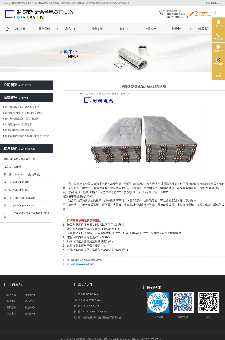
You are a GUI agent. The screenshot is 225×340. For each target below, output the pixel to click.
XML (218, 3)
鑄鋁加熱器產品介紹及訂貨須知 (22, 118)
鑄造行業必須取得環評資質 (19, 130)
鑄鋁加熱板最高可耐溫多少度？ (22, 107)
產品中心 (70, 28)
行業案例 (150, 28)
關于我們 (44, 28)
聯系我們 (203, 28)
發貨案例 (97, 28)
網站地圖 (210, 3)
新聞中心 (177, 28)
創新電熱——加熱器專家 (18, 124)
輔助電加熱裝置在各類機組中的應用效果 (27, 136)
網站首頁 (20, 28)
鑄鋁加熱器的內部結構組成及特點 (23, 112)
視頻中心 (124, 28)
